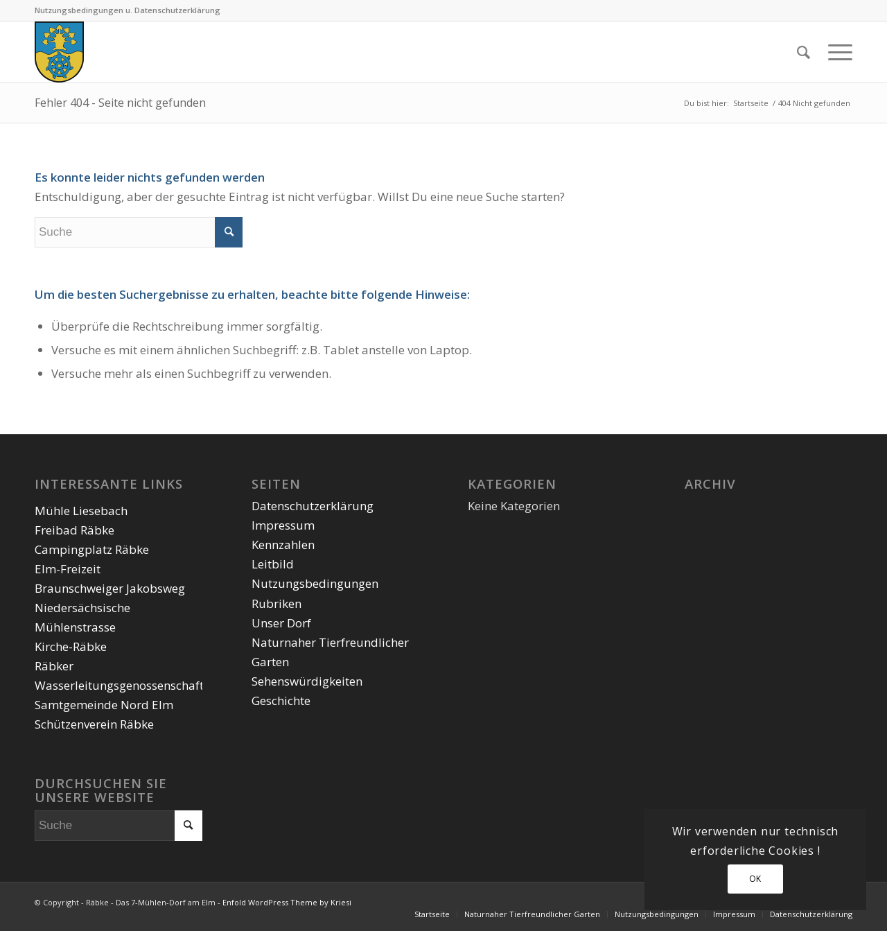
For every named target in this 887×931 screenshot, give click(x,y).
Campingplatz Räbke (92, 549)
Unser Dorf (281, 623)
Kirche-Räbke (71, 646)
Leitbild (273, 564)
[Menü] (835, 51)
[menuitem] (803, 51)
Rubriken (276, 603)
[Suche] (803, 51)
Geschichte (281, 700)
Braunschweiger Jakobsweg (110, 588)
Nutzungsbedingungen (315, 583)
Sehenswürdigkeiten (307, 681)
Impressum (283, 525)
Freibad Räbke (74, 530)
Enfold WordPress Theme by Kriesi (286, 902)
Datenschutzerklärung (313, 506)
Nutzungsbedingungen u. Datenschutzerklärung (127, 10)
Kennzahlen (283, 544)
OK (755, 879)
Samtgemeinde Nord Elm (104, 705)
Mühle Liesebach (81, 511)
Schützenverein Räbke (94, 724)
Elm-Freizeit (67, 569)
